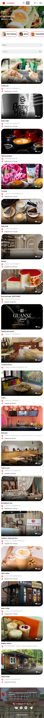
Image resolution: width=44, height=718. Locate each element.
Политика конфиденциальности (15, 698)
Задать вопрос (22, 715)
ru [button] (35, 3)
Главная (3, 11)
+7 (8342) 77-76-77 (22, 704)
